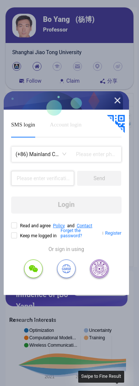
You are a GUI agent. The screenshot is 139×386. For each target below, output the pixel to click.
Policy (59, 225)
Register (113, 233)
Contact (84, 225)
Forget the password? (71, 233)
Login (66, 204)
